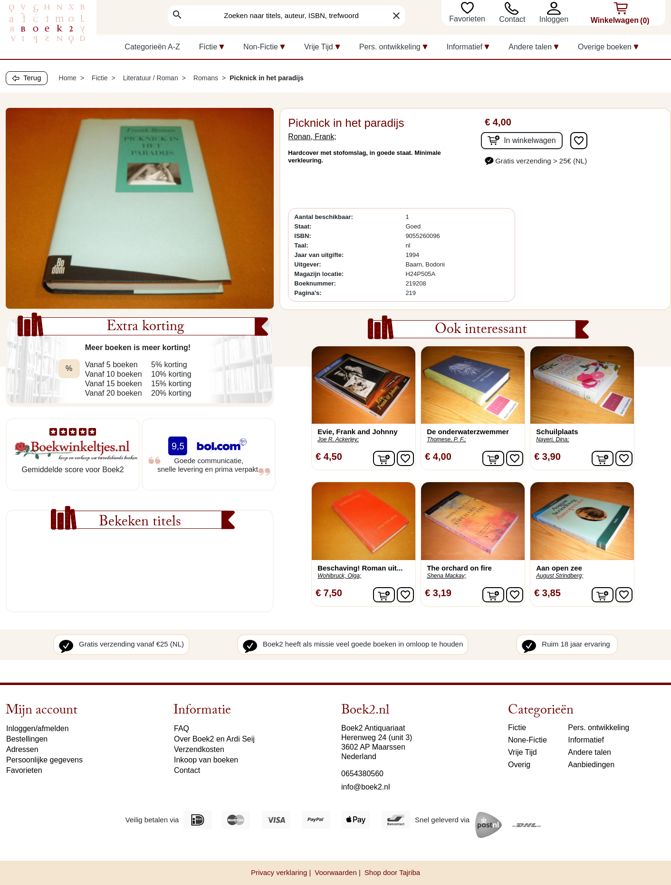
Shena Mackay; (446, 575)
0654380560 (362, 774)
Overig (519, 765)
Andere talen (589, 752)
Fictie (517, 727)
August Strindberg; (559, 575)
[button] (555, 8)
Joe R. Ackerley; (338, 439)
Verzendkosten (199, 749)
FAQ (181, 728)
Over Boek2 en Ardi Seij (214, 739)
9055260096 (422, 235)
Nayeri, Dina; (552, 439)
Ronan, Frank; (312, 137)
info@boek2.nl (365, 787)
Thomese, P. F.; (446, 439)
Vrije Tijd (522, 752)
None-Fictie (527, 740)
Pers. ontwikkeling (598, 727)
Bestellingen (27, 739)
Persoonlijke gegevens (44, 760)
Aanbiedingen (591, 765)
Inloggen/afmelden (37, 728)
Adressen (22, 749)
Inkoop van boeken (206, 760)
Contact (512, 19)
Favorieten (468, 19)
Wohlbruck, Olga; (339, 575)
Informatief (586, 740)
